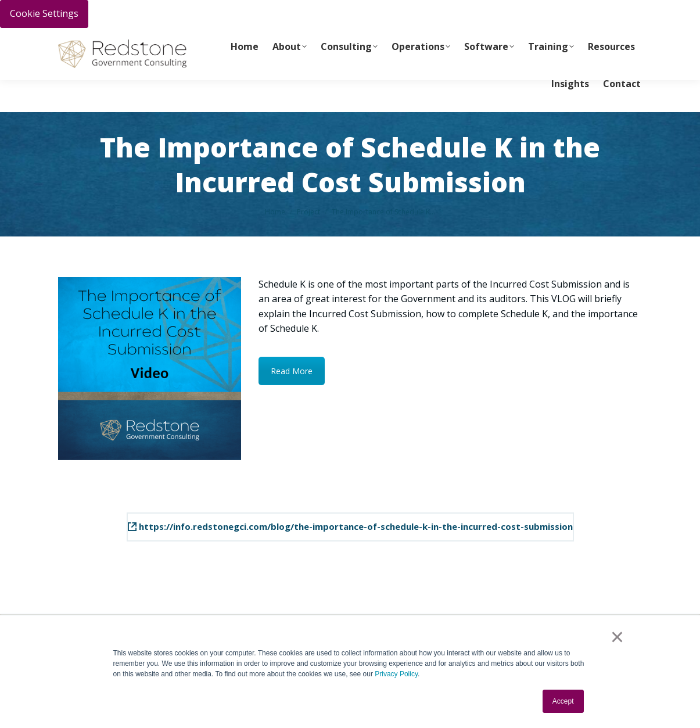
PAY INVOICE (79, 41)
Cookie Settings (44, 13)
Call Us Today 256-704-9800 (161, 41)
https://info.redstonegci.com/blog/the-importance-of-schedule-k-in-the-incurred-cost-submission (350, 526)
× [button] (617, 637)
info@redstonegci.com (267, 41)
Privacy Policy (396, 674)
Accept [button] (563, 701)
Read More (292, 370)
